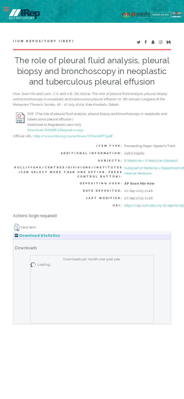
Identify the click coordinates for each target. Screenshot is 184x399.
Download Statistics (37, 235)
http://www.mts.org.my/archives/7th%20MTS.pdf (73, 136)
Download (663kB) (42, 130)
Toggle (9, 9)
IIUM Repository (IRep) (43, 41)
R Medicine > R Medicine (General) (151, 160)
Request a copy (71, 130)
